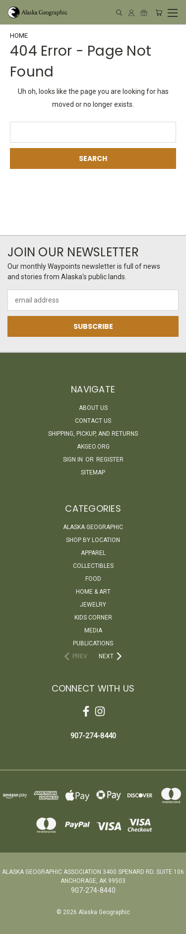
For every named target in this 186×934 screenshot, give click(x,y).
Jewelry (93, 604)
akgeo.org (93, 446)
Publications (93, 643)
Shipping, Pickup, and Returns (93, 433)
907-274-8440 (93, 735)
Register (110, 459)
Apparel (93, 552)
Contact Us (93, 420)
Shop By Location (93, 540)
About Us (93, 407)
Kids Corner (93, 617)
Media (93, 630)
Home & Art (93, 591)
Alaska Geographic (93, 527)
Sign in (73, 459)
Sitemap (93, 472)
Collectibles (93, 565)
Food (93, 578)
